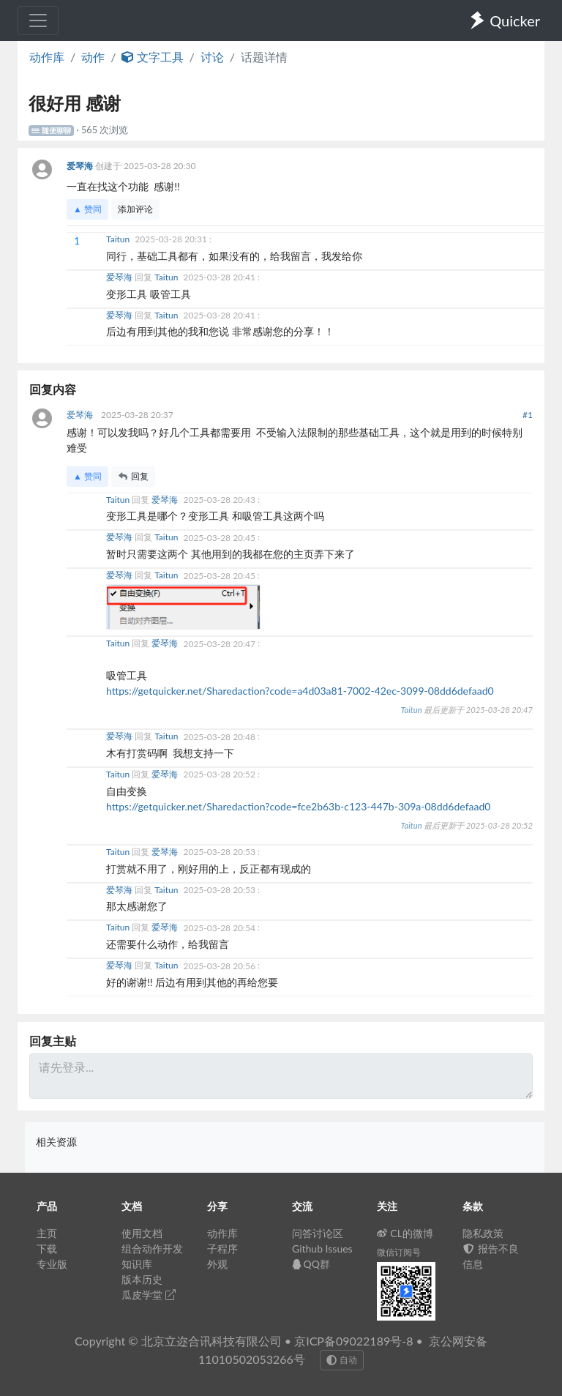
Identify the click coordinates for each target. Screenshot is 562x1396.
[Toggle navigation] (38, 20)
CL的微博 (405, 1233)
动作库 (46, 57)
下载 (47, 1248)
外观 (217, 1264)
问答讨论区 (317, 1233)
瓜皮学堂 (148, 1294)
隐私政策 (482, 1233)
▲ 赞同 (87, 209)
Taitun (119, 239)
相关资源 (56, 1141)
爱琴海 (81, 165)
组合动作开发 (152, 1248)
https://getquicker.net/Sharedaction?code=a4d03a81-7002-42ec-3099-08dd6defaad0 (300, 690)
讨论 (212, 57)
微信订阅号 (399, 1252)
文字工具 (152, 57)
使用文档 (141, 1233)
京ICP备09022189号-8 (353, 1341)
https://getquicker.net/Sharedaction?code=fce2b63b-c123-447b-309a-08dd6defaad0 (298, 806)
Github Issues (322, 1248)
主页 (47, 1233)
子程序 (222, 1248)
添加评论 (135, 209)
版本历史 (141, 1279)
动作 (93, 57)
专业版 (52, 1264)
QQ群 (311, 1264)
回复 (133, 476)
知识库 (136, 1264)
